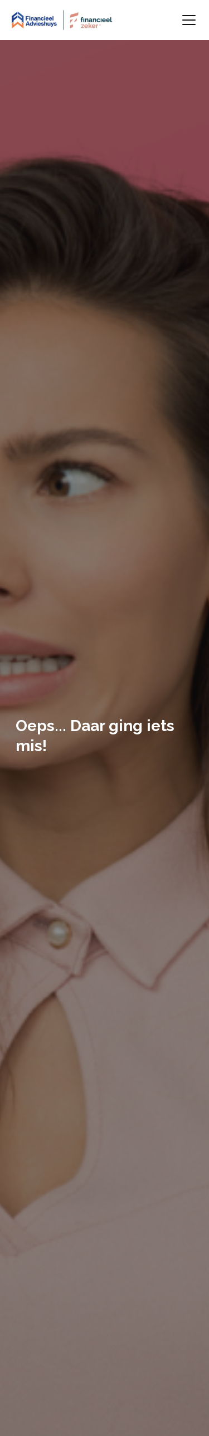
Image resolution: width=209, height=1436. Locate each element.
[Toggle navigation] (189, 20)
